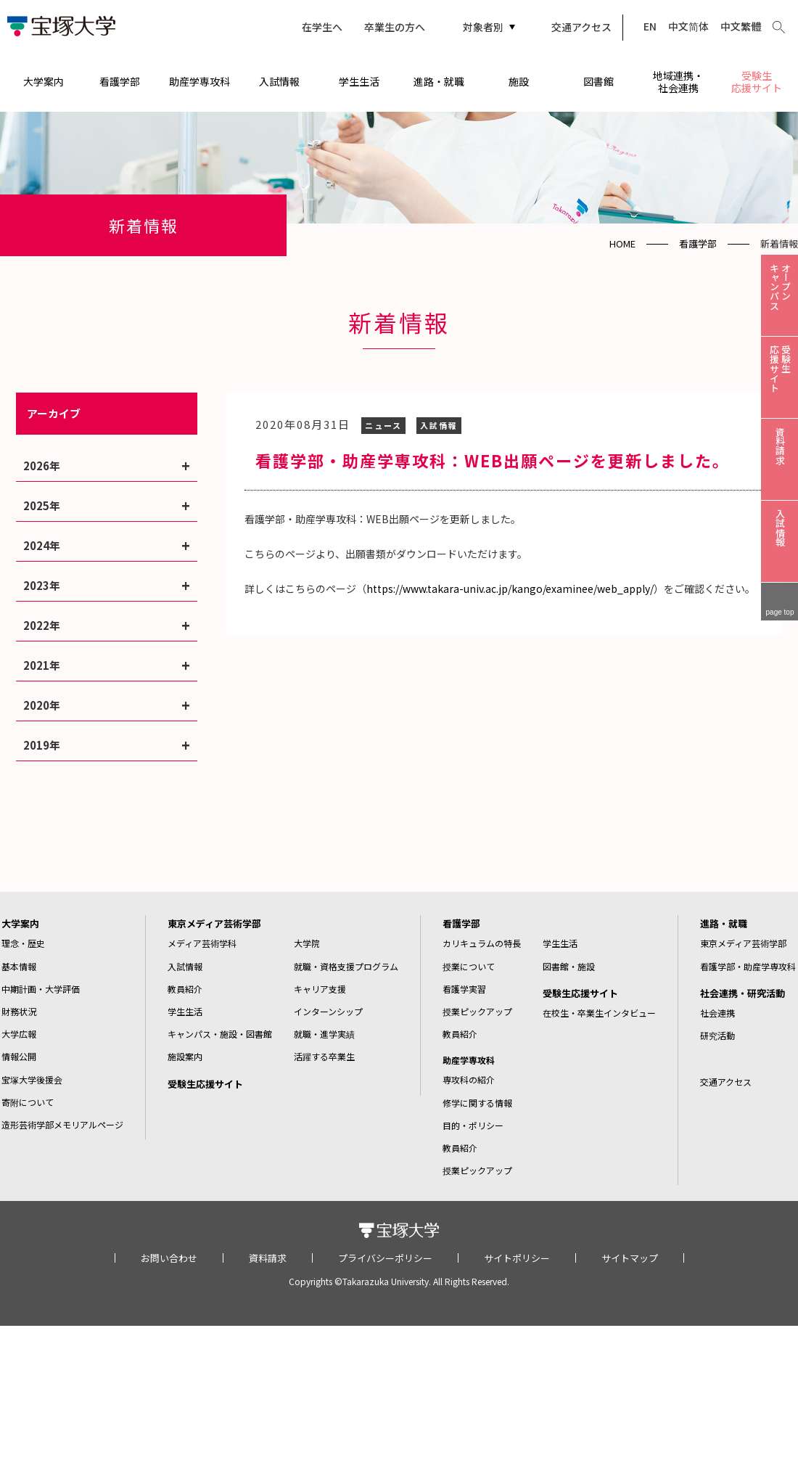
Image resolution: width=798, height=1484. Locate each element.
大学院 (307, 943)
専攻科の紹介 (469, 1079)
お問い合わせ (169, 1258)
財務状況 (18, 1011)
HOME (622, 243)
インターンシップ (328, 1011)
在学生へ (322, 27)
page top (780, 612)
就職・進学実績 (324, 1034)
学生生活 (359, 81)
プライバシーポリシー (385, 1258)
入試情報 (279, 81)
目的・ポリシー (473, 1125)
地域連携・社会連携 (678, 81)
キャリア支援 (320, 989)
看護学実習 (464, 989)
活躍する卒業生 (324, 1056)
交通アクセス (581, 27)
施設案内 (185, 1056)
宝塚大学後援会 (31, 1079)
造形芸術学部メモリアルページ (62, 1124)
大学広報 (18, 1034)
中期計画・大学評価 (40, 989)
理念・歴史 (23, 943)
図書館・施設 (569, 966)
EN (650, 26)
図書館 (598, 81)
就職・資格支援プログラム (346, 966)
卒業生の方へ (394, 27)
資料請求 (268, 1258)
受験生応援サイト (756, 81)
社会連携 (717, 1013)
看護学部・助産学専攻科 (748, 966)
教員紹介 (185, 989)
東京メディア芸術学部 (214, 923)
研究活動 (717, 1035)
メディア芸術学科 (202, 943)
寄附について (27, 1102)
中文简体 (688, 26)
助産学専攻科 (199, 81)
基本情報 (18, 966)
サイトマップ (629, 1258)
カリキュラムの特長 (482, 943)
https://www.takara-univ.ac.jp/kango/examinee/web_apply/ (510, 588)
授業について (469, 966)
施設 (519, 81)
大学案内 (43, 81)
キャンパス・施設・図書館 (220, 1034)
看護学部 (119, 81)
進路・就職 (439, 81)
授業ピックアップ (477, 1011)
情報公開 (18, 1056)
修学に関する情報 (477, 1102)
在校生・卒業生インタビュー (599, 1013)
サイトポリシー (517, 1258)
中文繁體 (740, 26)
